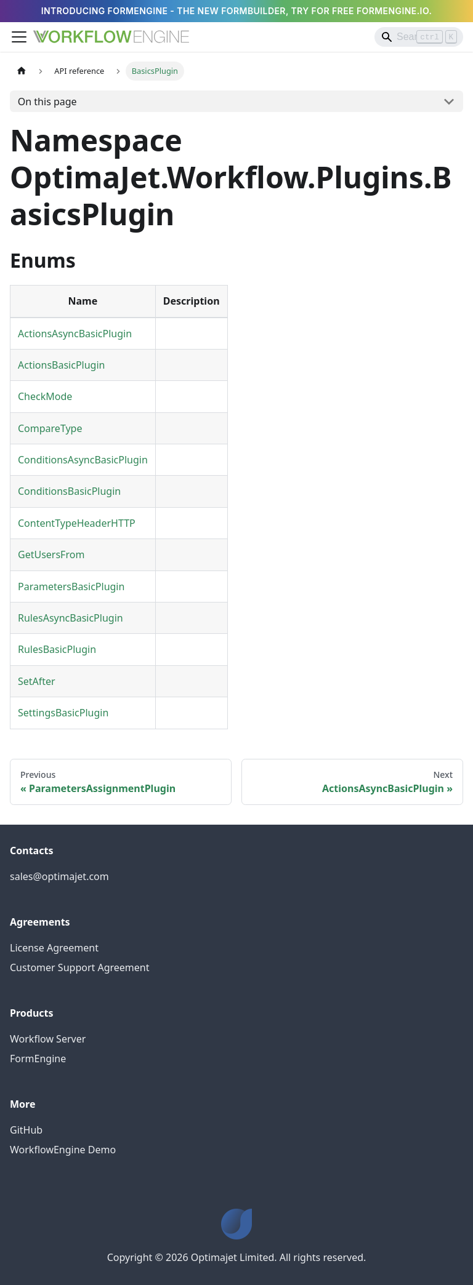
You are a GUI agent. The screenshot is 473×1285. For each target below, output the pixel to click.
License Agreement (54, 948)
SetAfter (36, 681)
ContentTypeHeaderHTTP (76, 523)
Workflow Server (48, 1039)
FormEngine (38, 1058)
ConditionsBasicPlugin (69, 491)
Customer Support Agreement (80, 967)
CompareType (50, 428)
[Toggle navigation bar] (19, 37)
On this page (47, 101)
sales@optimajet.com (59, 876)
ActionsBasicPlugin (61, 365)
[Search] (418, 37)
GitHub (26, 1130)
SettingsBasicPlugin (63, 712)
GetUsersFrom (51, 554)
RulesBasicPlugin (57, 649)
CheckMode (45, 396)
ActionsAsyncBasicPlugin (75, 333)
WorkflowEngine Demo (63, 1149)
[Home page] (21, 71)
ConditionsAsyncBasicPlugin (83, 459)
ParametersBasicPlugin (71, 586)
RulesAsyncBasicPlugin (70, 618)
